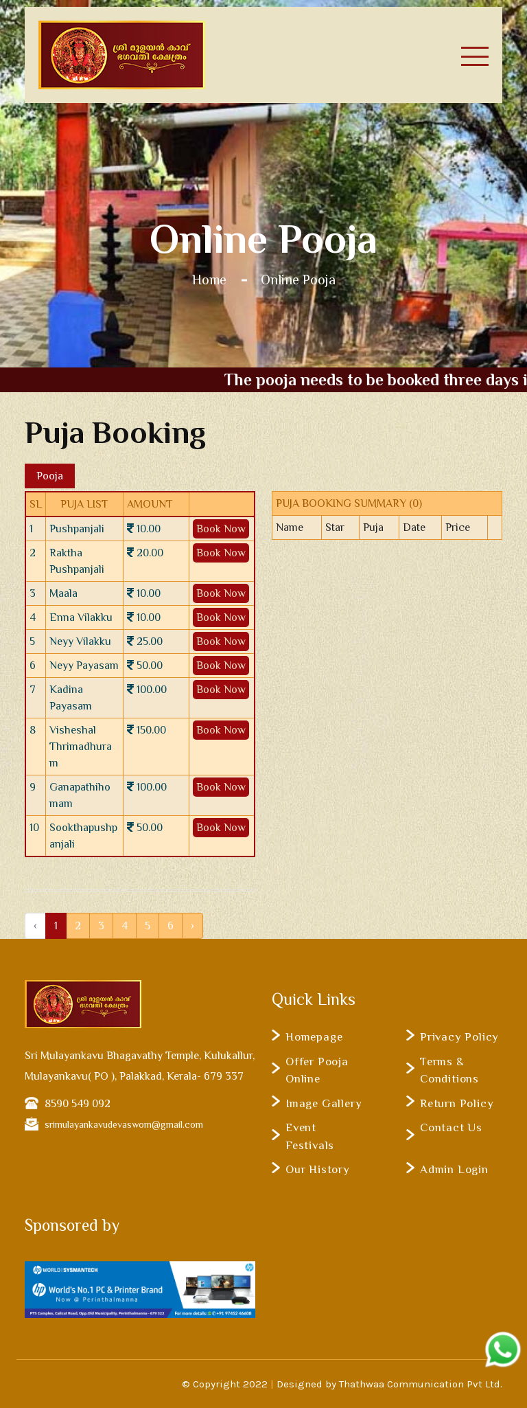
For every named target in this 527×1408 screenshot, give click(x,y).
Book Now (221, 529)
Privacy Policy (459, 1036)
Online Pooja (298, 279)
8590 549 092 (77, 1104)
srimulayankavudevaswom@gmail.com (124, 1124)
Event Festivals (309, 1136)
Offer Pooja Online (317, 1070)
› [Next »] (192, 926)
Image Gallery (323, 1103)
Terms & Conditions (449, 1070)
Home (209, 279)
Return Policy (456, 1103)
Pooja (49, 476)
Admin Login (454, 1169)
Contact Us (451, 1127)
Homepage (313, 1036)
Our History (317, 1169)
